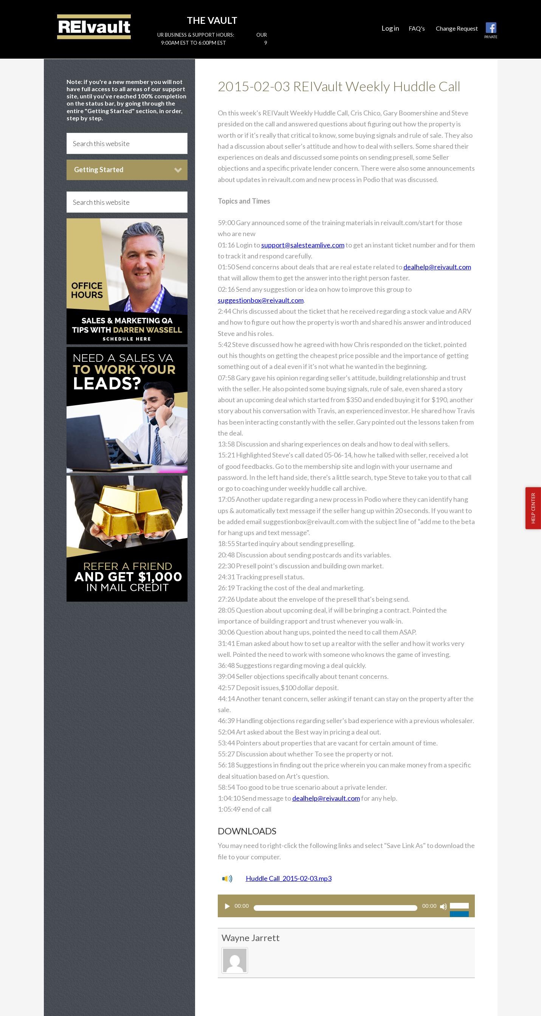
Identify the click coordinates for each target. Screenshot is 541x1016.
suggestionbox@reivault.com (261, 300)
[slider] (335, 908)
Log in (390, 28)
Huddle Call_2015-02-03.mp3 (289, 878)
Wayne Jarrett (251, 937)
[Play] (227, 906)
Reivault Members (94, 26)
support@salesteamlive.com (302, 245)
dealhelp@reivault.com (437, 267)
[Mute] (443, 906)
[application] (346, 906)
